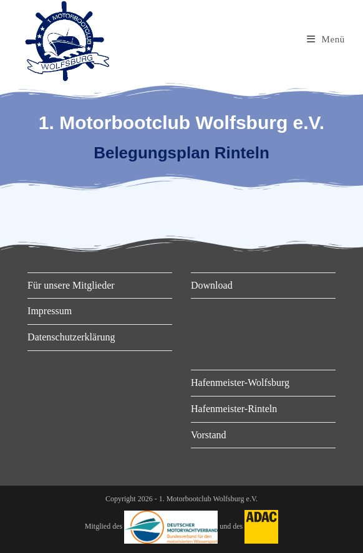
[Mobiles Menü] (326, 39)
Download (212, 285)
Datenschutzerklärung (71, 337)
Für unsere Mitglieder (71, 285)
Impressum (49, 310)
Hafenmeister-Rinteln (234, 408)
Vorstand (208, 435)
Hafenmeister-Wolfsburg (240, 382)
